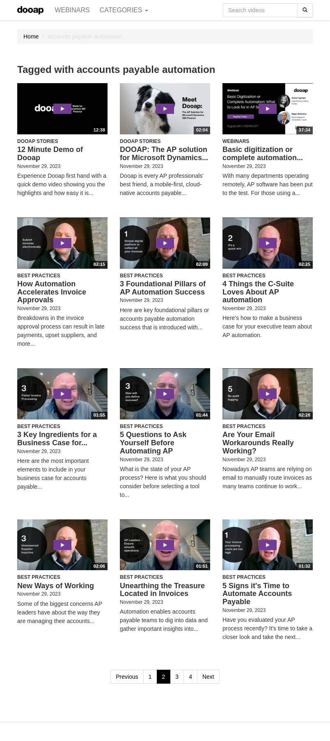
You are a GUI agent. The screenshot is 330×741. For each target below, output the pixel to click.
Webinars (72, 10)
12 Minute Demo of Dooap (50, 153)
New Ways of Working (55, 586)
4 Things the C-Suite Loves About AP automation (258, 292)
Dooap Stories (37, 141)
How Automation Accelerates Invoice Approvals (51, 292)
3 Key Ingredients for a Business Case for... (57, 439)
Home (31, 36)
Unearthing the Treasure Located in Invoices (162, 590)
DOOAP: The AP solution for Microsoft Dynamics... (164, 153)
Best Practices (38, 276)
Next (208, 676)
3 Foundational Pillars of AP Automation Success (163, 288)
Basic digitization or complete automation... (262, 153)
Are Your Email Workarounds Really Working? (258, 443)
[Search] (305, 10)
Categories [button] (124, 10)
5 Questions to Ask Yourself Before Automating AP (153, 443)
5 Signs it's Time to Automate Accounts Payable (257, 594)
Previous (127, 676)
